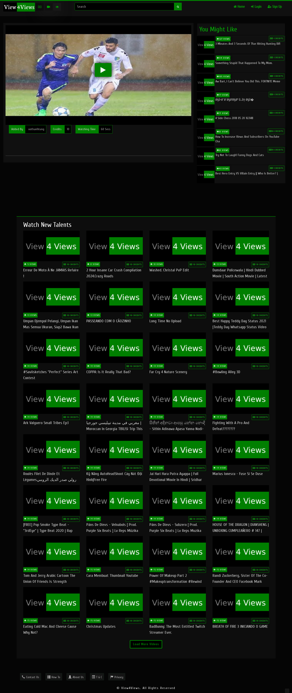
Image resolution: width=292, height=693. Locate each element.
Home (239, 7)
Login (256, 7)
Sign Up (275, 7)
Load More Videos (146, 644)
